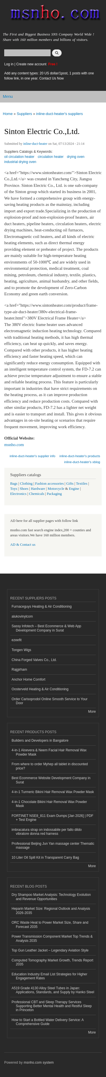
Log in (9, 64)
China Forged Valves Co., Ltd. (34, 660)
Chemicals (37, 494)
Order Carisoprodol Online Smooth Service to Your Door (49, 701)
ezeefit (16, 640)
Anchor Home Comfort (28, 679)
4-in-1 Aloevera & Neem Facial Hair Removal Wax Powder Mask (49, 752)
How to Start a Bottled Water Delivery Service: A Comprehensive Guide (48, 1022)
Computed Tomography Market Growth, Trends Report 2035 (52, 962)
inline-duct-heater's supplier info (32, 456)
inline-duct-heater (35, 144)
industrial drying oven (20, 162)
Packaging (54, 494)
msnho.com (14, 444)
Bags (14, 484)
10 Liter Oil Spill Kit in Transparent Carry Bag (45, 857)
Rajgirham (19, 670)
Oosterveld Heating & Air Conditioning (40, 689)
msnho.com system (39, 1063)
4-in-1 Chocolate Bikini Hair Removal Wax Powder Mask (49, 804)
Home (8, 114)
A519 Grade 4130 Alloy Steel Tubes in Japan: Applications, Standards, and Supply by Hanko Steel (53, 990)
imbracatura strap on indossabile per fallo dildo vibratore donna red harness (47, 832)
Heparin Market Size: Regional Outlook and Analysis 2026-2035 (51, 911)
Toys (13, 489)
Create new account (31, 64)
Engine (74, 489)
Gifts (69, 484)
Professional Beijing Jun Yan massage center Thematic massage (53, 846)
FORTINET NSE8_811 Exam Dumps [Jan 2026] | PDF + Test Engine (52, 818)
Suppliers (24, 114)
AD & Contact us (22, 545)
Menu (8, 96)
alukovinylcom (22, 616)
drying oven (76, 157)
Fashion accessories (49, 484)
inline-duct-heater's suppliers (59, 114)
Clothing (26, 484)
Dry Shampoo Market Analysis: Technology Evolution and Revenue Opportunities (51, 897)
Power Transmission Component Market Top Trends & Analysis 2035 (52, 938)
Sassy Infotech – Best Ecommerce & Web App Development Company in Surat (46, 628)
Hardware (38, 489)
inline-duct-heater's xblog (82, 462)
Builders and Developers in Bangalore (40, 741)
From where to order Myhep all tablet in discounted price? (50, 766)
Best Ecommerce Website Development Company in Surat (51, 780)
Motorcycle (55, 489)
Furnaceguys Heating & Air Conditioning (42, 606)
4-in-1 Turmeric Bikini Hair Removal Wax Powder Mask (53, 792)
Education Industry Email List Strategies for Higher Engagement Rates (49, 976)
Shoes (24, 489)
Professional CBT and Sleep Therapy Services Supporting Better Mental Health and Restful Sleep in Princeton (52, 1006)
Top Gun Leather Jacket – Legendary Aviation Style (50, 950)
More (92, 712)
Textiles (81, 484)
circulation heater (51, 157)
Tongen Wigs (21, 650)
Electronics (18, 494)
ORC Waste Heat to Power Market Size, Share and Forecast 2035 (50, 924)
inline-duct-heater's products (79, 456)
